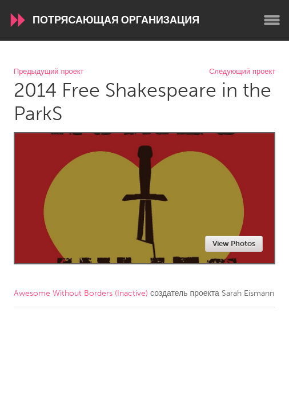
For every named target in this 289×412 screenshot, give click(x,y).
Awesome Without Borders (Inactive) (81, 293)
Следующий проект (242, 72)
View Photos (233, 243)
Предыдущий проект (48, 72)
